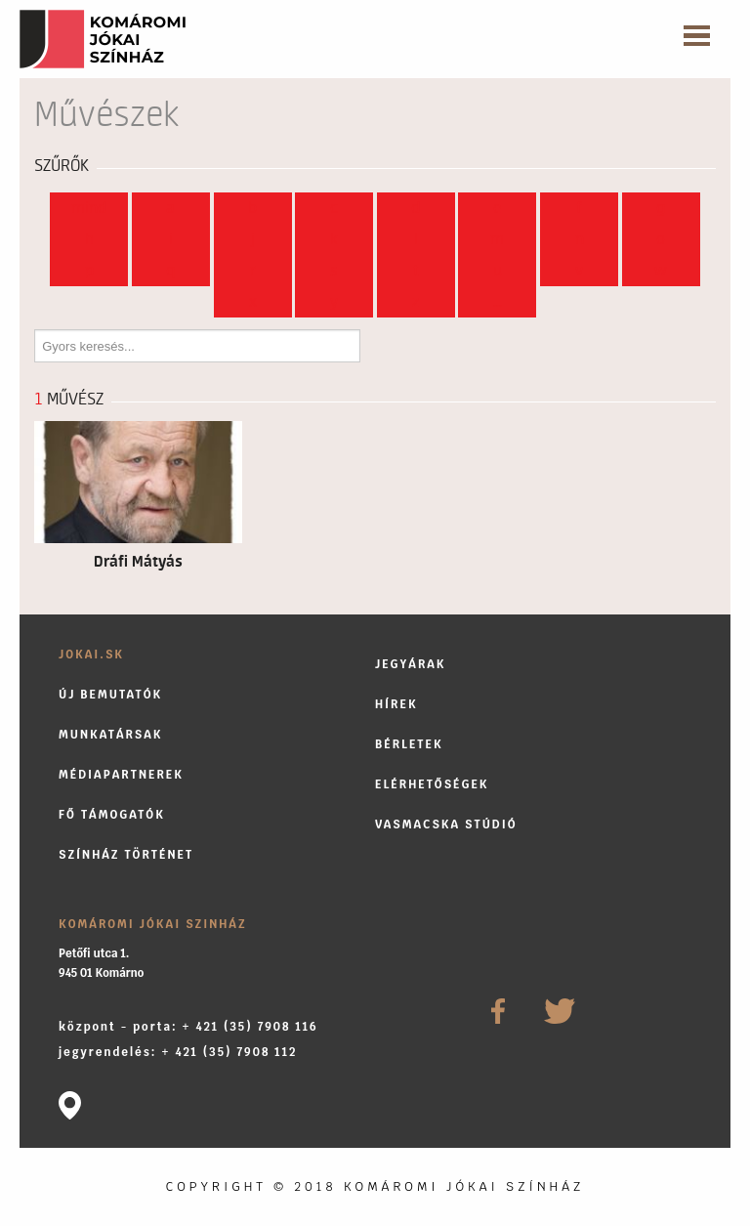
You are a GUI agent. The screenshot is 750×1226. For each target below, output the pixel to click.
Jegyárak (410, 663)
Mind (88, 208)
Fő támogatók (112, 814)
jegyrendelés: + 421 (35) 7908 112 (178, 1051)
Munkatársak (111, 734)
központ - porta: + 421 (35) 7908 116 (188, 1026)
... (497, 302)
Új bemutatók (110, 694)
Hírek (396, 704)
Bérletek (409, 744)
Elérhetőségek (432, 784)
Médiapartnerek (121, 774)
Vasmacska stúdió (446, 824)
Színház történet (126, 854)
